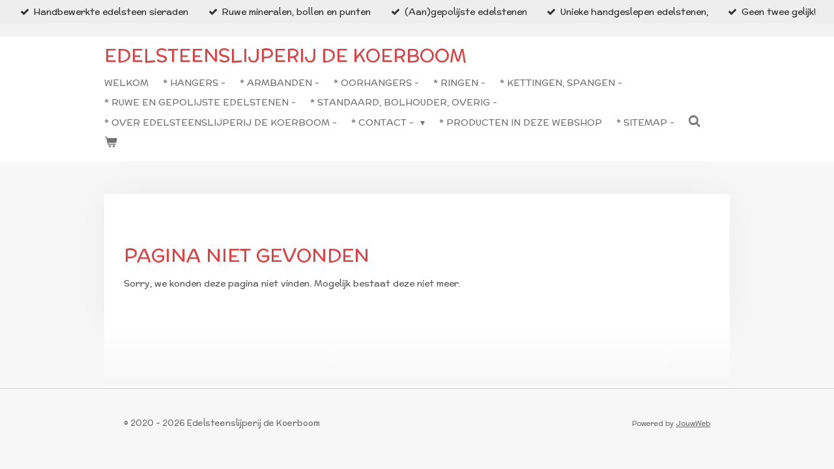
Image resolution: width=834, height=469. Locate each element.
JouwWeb (693, 423)
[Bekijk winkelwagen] (110, 142)
